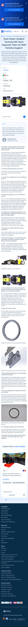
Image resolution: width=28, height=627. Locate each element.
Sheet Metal (4, 511)
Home (3, 36)
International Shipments (8, 557)
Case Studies (9, 36)
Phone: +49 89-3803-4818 (8, 577)
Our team (4, 550)
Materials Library (6, 527)
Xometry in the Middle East (8, 596)
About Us (3, 548)
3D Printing (4, 513)
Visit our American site (14, 9)
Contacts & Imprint (6, 573)
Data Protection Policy (7, 565)
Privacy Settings (5, 567)
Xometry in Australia (7, 594)
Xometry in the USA (6, 587)
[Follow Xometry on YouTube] (19, 619)
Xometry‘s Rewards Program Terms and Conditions (12, 562)
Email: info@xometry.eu (7, 575)
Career (3, 552)
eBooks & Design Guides (8, 532)
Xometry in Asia (5, 591)
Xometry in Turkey (6, 589)
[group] (14, 474)
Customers (4, 536)
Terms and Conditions (7, 559)
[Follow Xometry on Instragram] (17, 619)
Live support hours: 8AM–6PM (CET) (11, 579)
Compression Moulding (7, 522)
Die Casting (4, 517)
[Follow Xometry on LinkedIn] (22, 619)
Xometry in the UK (6, 585)
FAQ (2, 540)
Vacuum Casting (5, 519)
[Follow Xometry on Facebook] (15, 619)
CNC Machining (5, 509)
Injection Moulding (6, 515)
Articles (3, 529)
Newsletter (4, 542)
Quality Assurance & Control (9, 555)
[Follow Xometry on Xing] (24, 619)
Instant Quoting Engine (7, 538)
